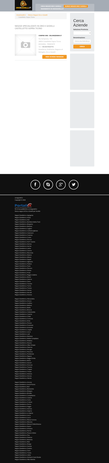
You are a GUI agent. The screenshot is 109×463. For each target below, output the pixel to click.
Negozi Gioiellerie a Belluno (23, 305)
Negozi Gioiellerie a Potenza (23, 437)
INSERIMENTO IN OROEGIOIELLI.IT (52, 9)
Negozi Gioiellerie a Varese (23, 290)
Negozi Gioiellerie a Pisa (22, 435)
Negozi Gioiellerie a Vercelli (23, 292)
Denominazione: (79, 37)
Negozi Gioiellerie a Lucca (23, 417)
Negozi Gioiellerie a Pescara (23, 268)
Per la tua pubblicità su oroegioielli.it (26, 209)
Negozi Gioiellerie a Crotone (23, 402)
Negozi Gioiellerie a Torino (23, 286)
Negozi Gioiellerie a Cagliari (23, 228)
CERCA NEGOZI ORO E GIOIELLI (51, 6)
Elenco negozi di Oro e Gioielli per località (27, 211)
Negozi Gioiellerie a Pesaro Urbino (25, 433)
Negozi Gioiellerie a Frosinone (24, 325)
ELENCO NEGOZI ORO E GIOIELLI (76, 6)
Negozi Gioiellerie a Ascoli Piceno (25, 384)
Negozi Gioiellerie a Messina (23, 422)
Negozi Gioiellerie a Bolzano (23, 226)
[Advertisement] (89, 70)
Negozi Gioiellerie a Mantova (24, 336)
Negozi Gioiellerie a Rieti (22, 442)
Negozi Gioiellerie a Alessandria (24, 299)
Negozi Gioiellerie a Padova (23, 264)
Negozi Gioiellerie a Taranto (23, 284)
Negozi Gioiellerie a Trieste (23, 371)
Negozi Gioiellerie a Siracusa (23, 365)
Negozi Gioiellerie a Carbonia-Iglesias (26, 231)
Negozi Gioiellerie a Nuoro (23, 426)
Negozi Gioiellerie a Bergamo (24, 224)
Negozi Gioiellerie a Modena (23, 341)
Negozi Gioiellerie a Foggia (23, 406)
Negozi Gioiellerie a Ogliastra (24, 262)
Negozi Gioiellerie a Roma (23, 360)
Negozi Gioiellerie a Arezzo (23, 301)
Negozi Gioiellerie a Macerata (24, 253)
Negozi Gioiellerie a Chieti (23, 316)
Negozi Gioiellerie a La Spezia (24, 413)
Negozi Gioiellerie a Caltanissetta (25, 312)
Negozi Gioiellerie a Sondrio (23, 448)
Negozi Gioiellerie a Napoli (23, 259)
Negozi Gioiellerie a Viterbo (23, 378)
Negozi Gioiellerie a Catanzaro (24, 233)
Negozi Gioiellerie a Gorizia (23, 244)
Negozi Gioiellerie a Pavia (22, 266)
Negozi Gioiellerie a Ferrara (23, 239)
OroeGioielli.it (21, 15)
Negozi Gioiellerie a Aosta (23, 217)
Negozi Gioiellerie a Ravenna (23, 440)
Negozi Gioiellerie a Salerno (23, 279)
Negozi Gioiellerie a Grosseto (24, 327)
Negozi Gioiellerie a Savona (23, 446)
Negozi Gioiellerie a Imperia (23, 411)
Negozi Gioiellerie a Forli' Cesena (25, 242)
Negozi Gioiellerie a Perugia (23, 349)
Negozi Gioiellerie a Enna (22, 321)
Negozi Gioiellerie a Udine (23, 455)
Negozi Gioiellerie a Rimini (23, 277)
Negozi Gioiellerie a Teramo (23, 367)
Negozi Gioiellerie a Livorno (23, 251)
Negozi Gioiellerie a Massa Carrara (25, 420)
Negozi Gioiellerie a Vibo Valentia (25, 459)
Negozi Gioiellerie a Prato (22, 273)
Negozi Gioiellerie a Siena (23, 281)
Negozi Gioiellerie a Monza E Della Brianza (28, 424)
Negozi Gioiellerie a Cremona (24, 319)
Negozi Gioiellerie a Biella (23, 308)
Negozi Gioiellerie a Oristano (23, 428)
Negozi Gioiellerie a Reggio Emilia (25, 358)
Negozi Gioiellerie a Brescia (23, 310)
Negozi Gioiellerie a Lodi (22, 334)
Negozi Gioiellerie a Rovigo (23, 444)
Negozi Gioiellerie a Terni (22, 451)
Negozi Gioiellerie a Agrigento (24, 215)
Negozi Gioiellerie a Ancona (23, 382)
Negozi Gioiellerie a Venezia (23, 374)
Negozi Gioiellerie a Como (23, 400)
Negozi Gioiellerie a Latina (23, 248)
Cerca (82, 46)
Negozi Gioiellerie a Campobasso (25, 395)
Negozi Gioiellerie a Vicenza (23, 295)
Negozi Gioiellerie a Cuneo (23, 237)
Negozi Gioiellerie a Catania (23, 398)
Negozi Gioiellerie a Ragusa (23, 356)
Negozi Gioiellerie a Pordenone (24, 354)
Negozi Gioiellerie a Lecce (23, 332)
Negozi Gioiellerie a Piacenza (24, 352)
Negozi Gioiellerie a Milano (23, 257)
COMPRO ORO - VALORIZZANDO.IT (50, 35)
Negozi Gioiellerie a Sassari (23, 363)
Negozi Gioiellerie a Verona (23, 376)
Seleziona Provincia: (80, 29)
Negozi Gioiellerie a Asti (22, 220)
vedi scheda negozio (54, 57)
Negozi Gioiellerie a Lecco (23, 415)
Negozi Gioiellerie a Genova (23, 409)
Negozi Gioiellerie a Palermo (23, 347)
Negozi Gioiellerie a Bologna (23, 391)
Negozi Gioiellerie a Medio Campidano (26, 338)
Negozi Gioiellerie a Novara (23, 343)
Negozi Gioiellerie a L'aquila (23, 330)
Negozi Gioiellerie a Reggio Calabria (26, 275)
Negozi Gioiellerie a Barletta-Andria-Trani (27, 222)
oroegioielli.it (19, 198)
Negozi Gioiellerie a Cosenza (23, 235)
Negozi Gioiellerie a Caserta (23, 314)
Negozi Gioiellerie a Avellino (23, 303)
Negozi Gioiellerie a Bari (22, 387)
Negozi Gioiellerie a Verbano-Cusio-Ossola (28, 457)
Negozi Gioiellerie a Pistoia (23, 270)
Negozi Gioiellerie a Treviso (23, 288)
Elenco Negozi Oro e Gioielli (37, 15)
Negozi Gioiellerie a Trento (23, 453)
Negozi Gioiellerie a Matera (23, 255)
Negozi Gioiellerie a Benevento (24, 389)
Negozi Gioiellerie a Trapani (23, 369)
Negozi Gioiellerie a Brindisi (23, 393)
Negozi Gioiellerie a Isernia (23, 246)
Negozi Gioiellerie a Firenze (23, 323)
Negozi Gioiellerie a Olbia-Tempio (25, 345)
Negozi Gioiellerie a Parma (23, 431)
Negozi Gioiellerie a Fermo (23, 404)
